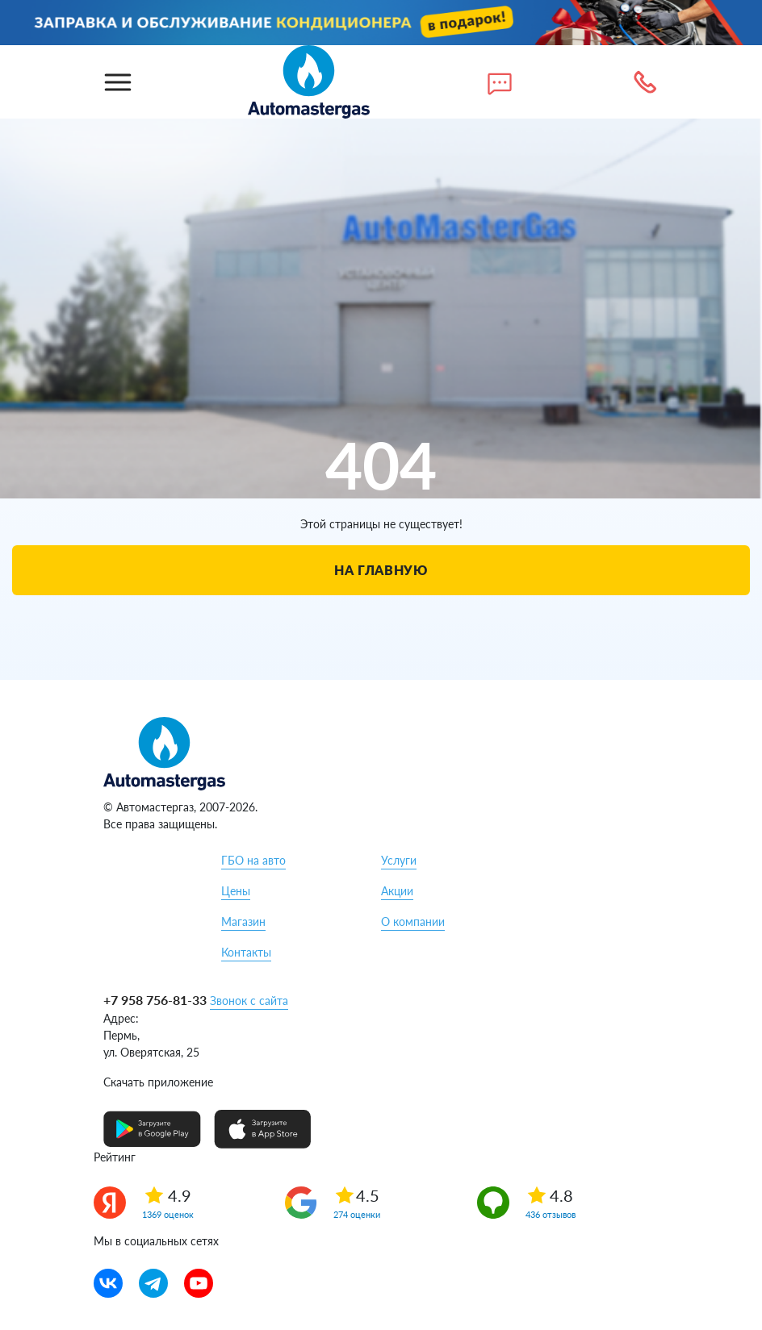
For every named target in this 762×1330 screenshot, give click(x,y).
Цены (235, 891)
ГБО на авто (253, 860)
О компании (413, 921)
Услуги (399, 860)
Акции (397, 891)
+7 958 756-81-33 (155, 999)
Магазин (243, 921)
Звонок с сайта (249, 1000)
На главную (380, 569)
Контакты (246, 952)
